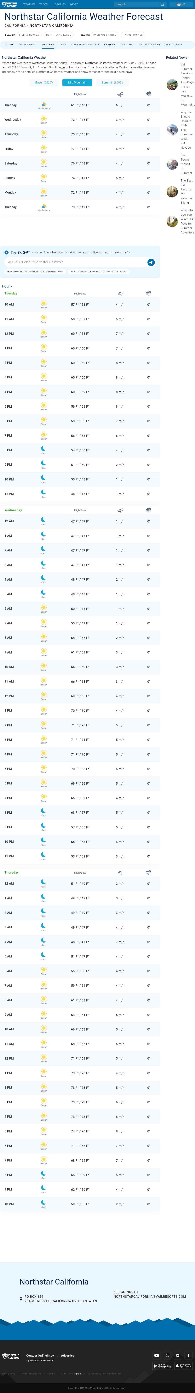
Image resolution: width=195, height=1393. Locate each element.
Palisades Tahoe (104, 35)
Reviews (110, 44)
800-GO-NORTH (126, 1292)
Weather (29, 4)
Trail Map (127, 44)
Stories (60, 4)
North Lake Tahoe (58, 35)
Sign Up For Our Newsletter (40, 1360)
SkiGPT (73, 4)
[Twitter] (167, 1355)
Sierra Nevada (29, 35)
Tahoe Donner (133, 35)
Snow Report (27, 44)
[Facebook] (188, 1355)
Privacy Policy (8, 1374)
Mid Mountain (77, 82)
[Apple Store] (183, 1365)
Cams (62, 44)
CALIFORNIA (15, 26)
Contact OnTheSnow (40, 1355)
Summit (112, 82)
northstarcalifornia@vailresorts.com (150, 1296)
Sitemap (51, 1374)
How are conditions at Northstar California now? (35, 271)
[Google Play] (162, 1365)
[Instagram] (178, 1355)
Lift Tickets (173, 44)
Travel (44, 4)
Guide (10, 44)
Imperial (77, 1374)
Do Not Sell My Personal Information (104, 1374)
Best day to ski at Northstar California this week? (99, 271)
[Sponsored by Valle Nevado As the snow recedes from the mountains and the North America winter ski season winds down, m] (187, 130)
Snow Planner (149, 44)
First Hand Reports (85, 44)
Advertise (67, 1355)
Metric (70, 1374)
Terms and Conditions (31, 1374)
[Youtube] (156, 1355)
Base (44, 82)
